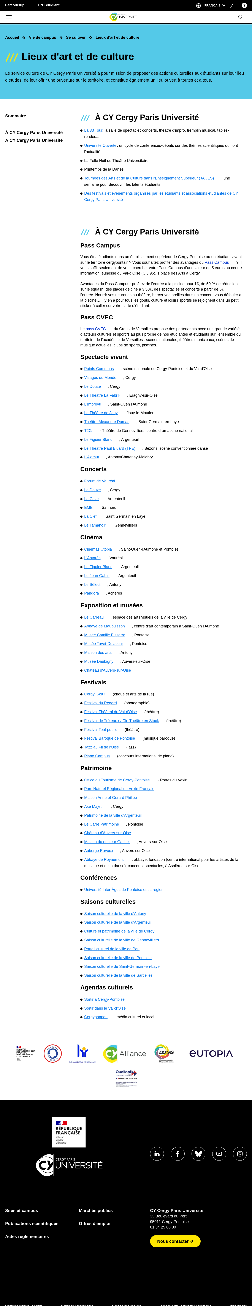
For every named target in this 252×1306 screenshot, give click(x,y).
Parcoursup (14, 5)
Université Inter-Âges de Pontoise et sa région (123, 889)
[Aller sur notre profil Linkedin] (157, 1154)
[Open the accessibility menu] (244, 5)
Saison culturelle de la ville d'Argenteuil (118, 922)
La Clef (90, 516)
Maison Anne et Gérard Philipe (110, 797)
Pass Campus (217, 262)
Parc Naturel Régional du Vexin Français (119, 789)
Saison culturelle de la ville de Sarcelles (118, 975)
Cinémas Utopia (98, 549)
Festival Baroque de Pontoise (110, 738)
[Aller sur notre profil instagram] (240, 1154)
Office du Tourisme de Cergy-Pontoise (117, 780)
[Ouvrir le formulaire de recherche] (240, 17)
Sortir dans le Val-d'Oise (105, 1008)
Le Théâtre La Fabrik (102, 395)
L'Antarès (92, 558)
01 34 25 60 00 (163, 1227)
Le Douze (92, 386)
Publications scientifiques (32, 1223)
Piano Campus (97, 756)
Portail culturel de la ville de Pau (111, 949)
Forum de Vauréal (99, 481)
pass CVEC (96, 329)
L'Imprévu (92, 404)
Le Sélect (92, 584)
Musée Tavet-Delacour (103, 644)
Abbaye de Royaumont (104, 859)
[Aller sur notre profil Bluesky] (198, 1154)
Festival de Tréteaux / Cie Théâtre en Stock (121, 721)
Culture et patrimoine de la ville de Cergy (119, 931)
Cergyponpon (96, 1017)
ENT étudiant (49, 5)
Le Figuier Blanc (98, 439)
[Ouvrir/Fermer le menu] (8, 17)
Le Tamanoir (95, 525)
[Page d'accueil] (122, 17)
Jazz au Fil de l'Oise (101, 747)
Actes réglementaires (27, 1236)
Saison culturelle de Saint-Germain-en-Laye (122, 966)
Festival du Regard (100, 703)
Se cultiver (76, 37)
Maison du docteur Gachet (107, 842)
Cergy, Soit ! (94, 694)
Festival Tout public (100, 729)
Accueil (12, 37)
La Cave (91, 499)
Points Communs (99, 369)
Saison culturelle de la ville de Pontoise (118, 958)
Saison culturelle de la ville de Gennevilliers (121, 940)
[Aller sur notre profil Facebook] (178, 1154)
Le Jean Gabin (96, 576)
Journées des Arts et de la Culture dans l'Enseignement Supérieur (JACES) (149, 178)
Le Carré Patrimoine (101, 824)
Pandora (91, 593)
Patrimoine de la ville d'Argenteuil (113, 815)
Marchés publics (96, 1210)
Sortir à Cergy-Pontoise (104, 999)
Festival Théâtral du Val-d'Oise (110, 712)
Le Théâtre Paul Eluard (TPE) (109, 448)
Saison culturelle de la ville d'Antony (115, 914)
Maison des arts (98, 652)
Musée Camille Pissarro (104, 635)
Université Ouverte (100, 145)
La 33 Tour (93, 130)
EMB (88, 507)
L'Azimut (91, 457)
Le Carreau (94, 617)
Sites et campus (21, 1210)
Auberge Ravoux (98, 851)
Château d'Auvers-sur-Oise (107, 670)
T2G (88, 430)
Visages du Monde (100, 377)
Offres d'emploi (94, 1223)
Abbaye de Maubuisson (104, 626)
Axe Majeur (94, 806)
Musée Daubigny (98, 661)
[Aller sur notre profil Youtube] (219, 1154)
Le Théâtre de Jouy (101, 413)
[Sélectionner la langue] (214, 5)
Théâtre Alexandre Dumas (106, 422)
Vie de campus (42, 37)
